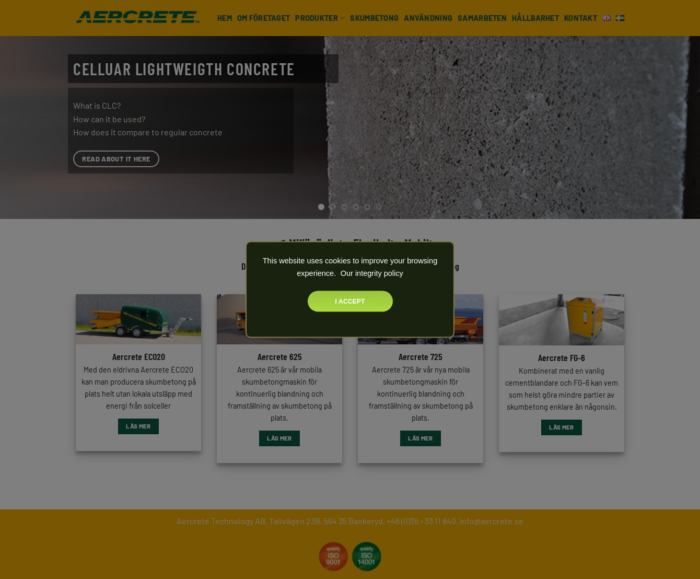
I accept (350, 301)
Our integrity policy (371, 273)
